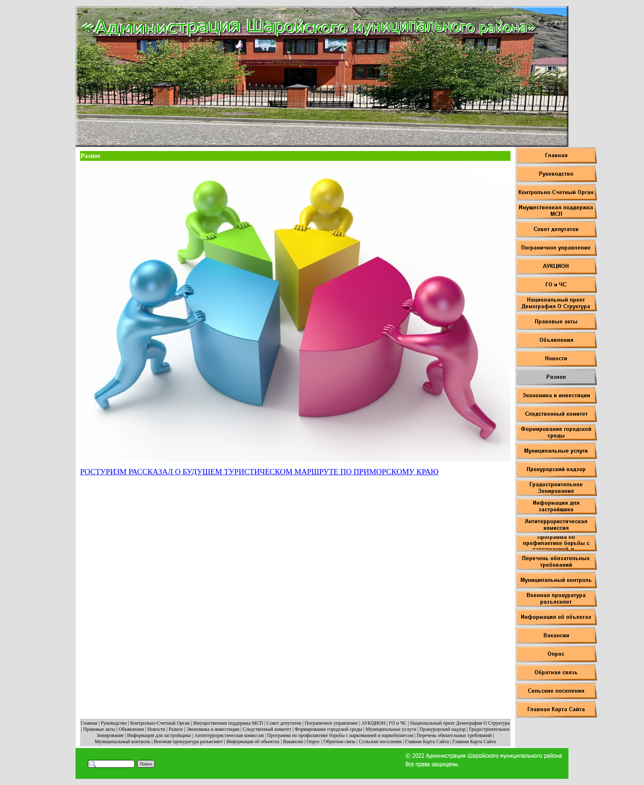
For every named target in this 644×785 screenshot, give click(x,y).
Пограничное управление (331, 723)
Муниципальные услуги (391, 729)
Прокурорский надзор (442, 729)
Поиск (146, 764)
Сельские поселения (380, 741)
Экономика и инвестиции (212, 729)
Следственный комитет (267, 729)
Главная (89, 723)
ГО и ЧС (398, 723)
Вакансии (293, 741)
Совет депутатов (284, 723)
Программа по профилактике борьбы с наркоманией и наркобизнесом (340, 735)
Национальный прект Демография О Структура (460, 723)
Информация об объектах (253, 741)
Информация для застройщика (159, 735)
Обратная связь (340, 741)
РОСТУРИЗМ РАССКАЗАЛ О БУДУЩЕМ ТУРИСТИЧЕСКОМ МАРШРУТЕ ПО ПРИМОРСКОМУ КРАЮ (259, 471)
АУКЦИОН (373, 723)
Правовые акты (99, 729)
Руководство (113, 723)
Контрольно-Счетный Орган (160, 723)
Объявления (131, 729)
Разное (176, 729)
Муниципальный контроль (122, 741)
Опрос (313, 741)
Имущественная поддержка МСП (228, 723)
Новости (156, 729)
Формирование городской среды (328, 729)
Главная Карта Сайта (426, 741)
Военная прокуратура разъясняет (188, 741)
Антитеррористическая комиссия (229, 735)
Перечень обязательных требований (454, 735)
